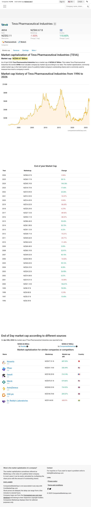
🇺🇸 (70, 2)
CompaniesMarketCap (67, 346)
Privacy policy (52, 481)
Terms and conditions (55, 485)
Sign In (62, 2)
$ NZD (80, 2)
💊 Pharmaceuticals (9, 42)
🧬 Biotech (22, 42)
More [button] (33, 50)
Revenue (16, 50)
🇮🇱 (61, 30)
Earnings (25, 50)
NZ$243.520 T (28, 1)
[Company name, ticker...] (77, 6)
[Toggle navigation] (5, 6)
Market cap (6, 50)
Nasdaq (23, 346)
